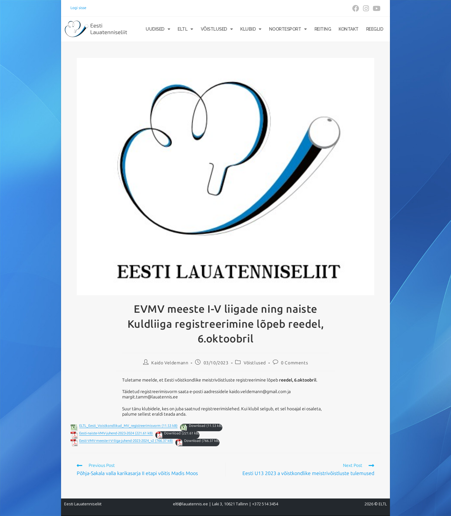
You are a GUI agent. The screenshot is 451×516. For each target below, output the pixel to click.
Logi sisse (78, 8)
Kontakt (349, 29)
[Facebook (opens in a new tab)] (355, 8)
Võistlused (217, 29)
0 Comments (294, 363)
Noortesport (288, 29)
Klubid (251, 29)
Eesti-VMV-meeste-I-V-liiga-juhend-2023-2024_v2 (116, 441)
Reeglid (374, 29)
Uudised (158, 29)
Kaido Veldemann (169, 363)
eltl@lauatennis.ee (190, 504)
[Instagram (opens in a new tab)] (366, 8)
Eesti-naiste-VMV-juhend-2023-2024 (106, 433)
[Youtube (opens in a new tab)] (376, 8)
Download (197, 426)
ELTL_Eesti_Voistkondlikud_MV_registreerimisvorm (120, 426)
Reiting (322, 29)
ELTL (185, 29)
